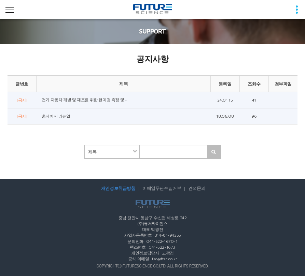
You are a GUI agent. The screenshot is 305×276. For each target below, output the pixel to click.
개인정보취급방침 (118, 188)
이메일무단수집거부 (161, 188)
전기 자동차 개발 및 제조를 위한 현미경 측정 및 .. (84, 99)
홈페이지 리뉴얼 (56, 116)
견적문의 (196, 188)
